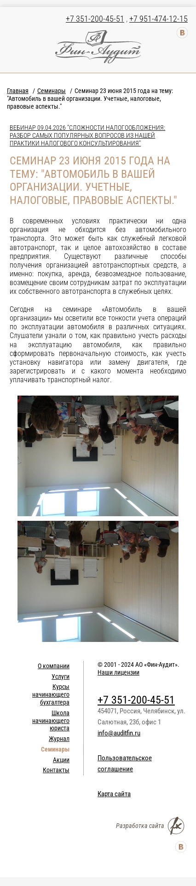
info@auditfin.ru (119, 733)
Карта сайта (114, 794)
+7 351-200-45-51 (95, 18)
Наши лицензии (118, 672)
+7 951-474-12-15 (158, 18)
